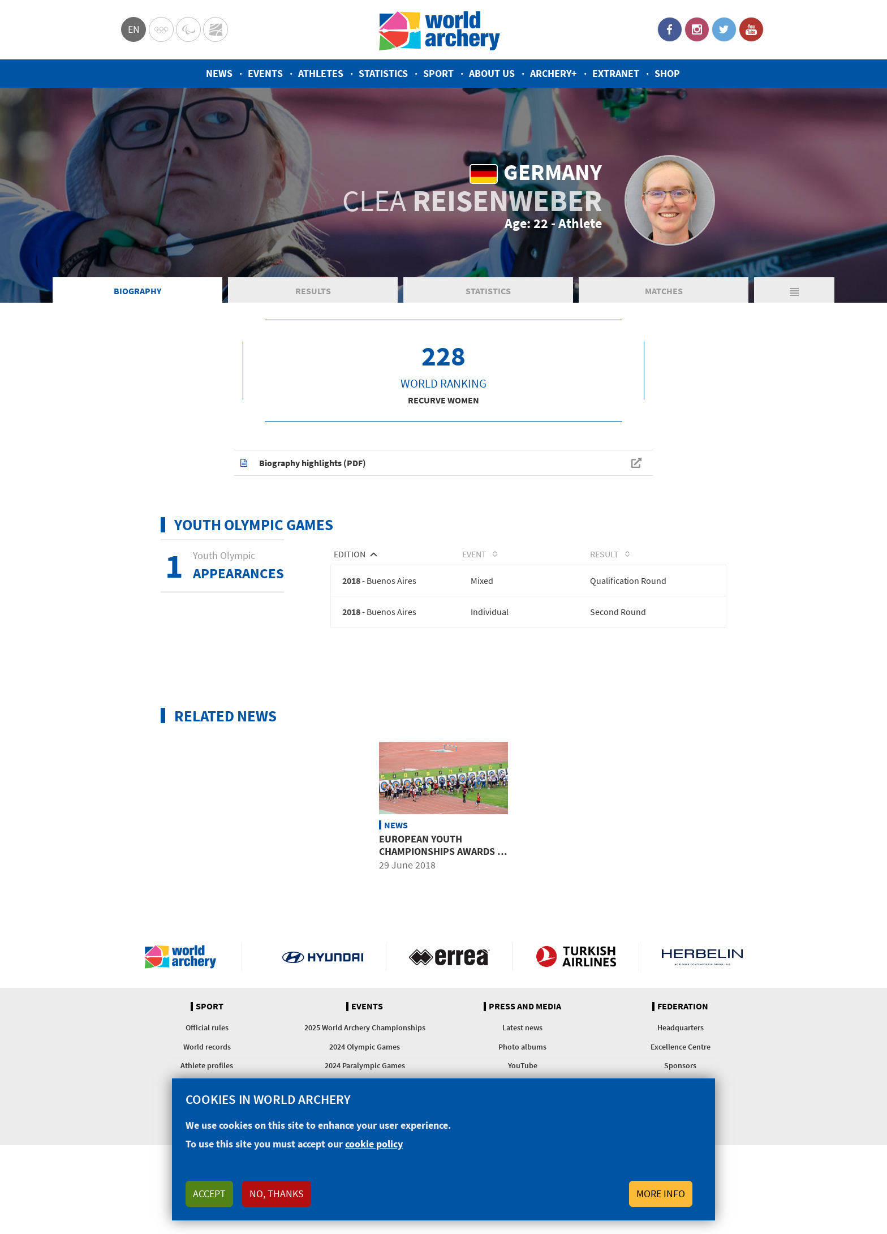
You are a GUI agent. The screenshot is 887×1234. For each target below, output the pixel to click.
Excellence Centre (681, 1047)
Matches (664, 290)
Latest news (522, 1027)
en (134, 29)
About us (492, 73)
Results (313, 290)
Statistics (383, 73)
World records (207, 1047)
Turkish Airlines (576, 957)
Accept (209, 1193)
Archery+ (553, 73)
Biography (137, 290)
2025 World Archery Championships (364, 1027)
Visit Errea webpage (449, 957)
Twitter (724, 29)
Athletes (320, 73)
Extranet (615, 73)
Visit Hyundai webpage (322, 957)
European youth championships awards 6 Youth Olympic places (441, 851)
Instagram (696, 29)
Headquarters (680, 1027)
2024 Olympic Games (364, 1047)
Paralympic (188, 29)
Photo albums (522, 1047)
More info (660, 1193)
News (219, 73)
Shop (667, 73)
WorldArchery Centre (215, 29)
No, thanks (276, 1193)
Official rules (207, 1027)
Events (265, 73)
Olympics (161, 29)
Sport (438, 73)
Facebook (669, 29)
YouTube (751, 29)
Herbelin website (702, 957)
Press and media (525, 1006)
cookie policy (374, 1143)
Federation (682, 1006)
